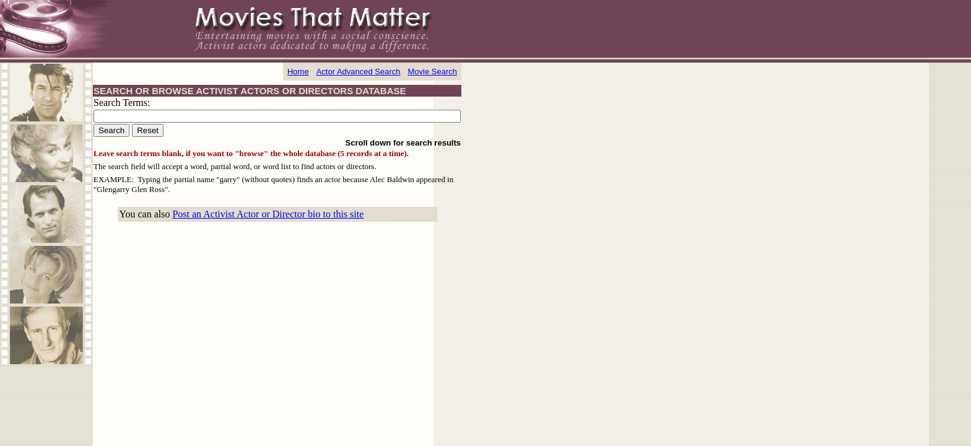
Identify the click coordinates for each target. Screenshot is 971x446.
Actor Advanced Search (358, 71)
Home (298, 71)
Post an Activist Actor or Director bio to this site (268, 214)
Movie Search (432, 71)
